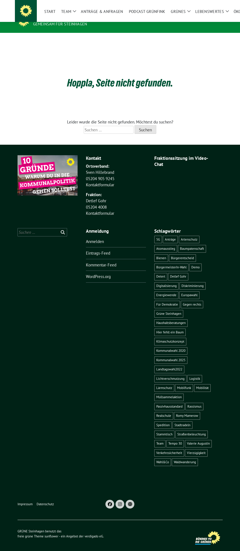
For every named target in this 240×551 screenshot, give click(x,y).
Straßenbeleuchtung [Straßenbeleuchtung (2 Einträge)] (191, 427)
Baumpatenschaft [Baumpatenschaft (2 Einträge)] (192, 242)
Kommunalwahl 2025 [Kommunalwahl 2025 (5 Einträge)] (170, 353)
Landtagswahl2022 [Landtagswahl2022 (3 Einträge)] (169, 362)
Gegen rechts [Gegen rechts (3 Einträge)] (192, 298)
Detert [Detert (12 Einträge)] (160, 270)
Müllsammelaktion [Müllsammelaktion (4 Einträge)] (169, 390)
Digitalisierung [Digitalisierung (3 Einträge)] (166, 279)
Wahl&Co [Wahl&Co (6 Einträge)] (162, 455)
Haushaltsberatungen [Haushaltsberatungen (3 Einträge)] (171, 316)
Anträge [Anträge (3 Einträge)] (170, 233)
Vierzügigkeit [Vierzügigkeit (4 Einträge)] (196, 446)
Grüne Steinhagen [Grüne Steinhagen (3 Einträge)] (168, 307)
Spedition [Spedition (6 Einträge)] (163, 418)
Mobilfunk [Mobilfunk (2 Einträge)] (184, 381)
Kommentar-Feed (101, 258)
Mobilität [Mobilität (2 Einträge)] (202, 381)
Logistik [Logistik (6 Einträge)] (194, 372)
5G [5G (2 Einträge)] (158, 233)
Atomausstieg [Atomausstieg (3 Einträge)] (165, 242)
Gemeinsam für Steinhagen (60, 23)
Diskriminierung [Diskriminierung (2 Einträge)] (192, 279)
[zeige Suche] (215, 4)
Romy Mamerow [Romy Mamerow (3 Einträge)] (187, 409)
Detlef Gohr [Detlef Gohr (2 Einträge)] (178, 270)
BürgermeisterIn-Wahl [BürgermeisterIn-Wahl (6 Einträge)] (171, 260)
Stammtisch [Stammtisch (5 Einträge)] (164, 427)
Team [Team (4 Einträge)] (160, 437)
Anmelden (95, 234)
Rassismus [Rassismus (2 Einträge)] (194, 400)
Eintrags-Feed (98, 246)
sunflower (51, 529)
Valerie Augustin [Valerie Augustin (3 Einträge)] (198, 437)
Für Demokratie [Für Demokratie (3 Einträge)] (167, 298)
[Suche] (209, 4)
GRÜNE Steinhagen (54, 17)
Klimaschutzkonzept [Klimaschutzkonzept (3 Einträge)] (170, 335)
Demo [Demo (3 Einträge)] (195, 260)
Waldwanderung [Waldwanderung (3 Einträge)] (185, 455)
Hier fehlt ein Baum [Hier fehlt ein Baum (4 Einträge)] (170, 325)
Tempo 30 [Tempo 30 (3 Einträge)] (175, 437)
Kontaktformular (100, 178)
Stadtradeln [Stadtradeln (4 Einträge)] (182, 418)
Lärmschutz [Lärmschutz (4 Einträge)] (164, 381)
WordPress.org (98, 269)
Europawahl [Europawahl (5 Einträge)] (189, 288)
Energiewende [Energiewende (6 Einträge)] (166, 288)
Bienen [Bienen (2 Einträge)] (161, 251)
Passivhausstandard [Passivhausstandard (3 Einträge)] (169, 400)
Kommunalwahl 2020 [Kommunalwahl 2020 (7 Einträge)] (170, 344)
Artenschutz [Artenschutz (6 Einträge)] (189, 233)
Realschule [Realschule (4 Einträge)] (163, 409)
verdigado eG (94, 529)
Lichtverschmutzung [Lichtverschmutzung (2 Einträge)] (170, 372)
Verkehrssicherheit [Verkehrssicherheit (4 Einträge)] (169, 446)
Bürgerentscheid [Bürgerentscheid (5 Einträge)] (182, 251)
